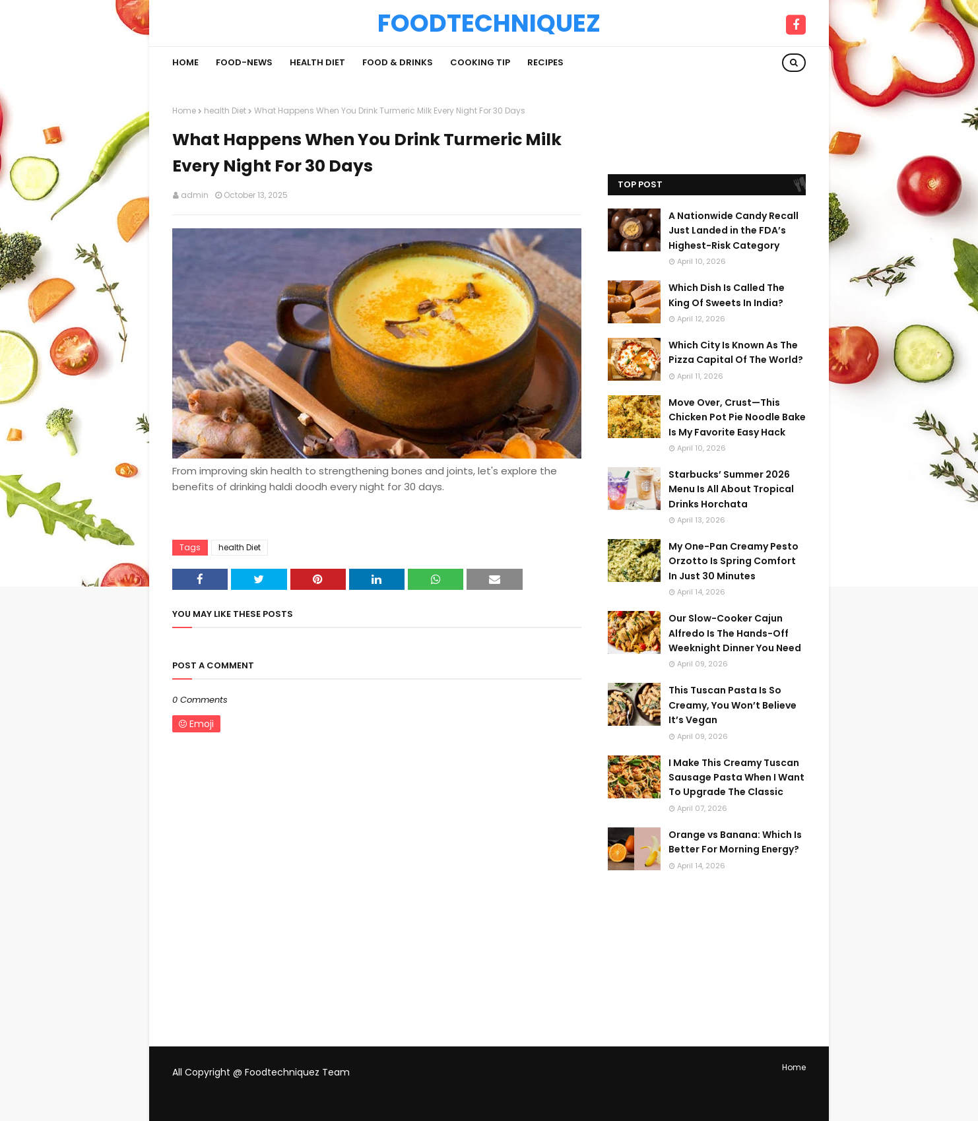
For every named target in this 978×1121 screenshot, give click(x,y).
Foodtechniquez (489, 23)
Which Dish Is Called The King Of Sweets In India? (726, 295)
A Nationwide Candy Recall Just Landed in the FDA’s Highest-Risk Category (733, 230)
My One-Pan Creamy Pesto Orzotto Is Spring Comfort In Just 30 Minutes (733, 561)
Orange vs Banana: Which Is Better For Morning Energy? (735, 842)
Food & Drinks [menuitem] (397, 62)
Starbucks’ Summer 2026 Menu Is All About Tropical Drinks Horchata (731, 489)
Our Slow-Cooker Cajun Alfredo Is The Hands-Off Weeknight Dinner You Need (734, 633)
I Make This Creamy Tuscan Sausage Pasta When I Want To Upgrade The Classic (736, 777)
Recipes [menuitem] (545, 62)
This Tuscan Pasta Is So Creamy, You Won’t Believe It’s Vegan (732, 705)
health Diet (225, 110)
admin (195, 195)
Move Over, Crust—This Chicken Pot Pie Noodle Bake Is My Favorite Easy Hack (737, 417)
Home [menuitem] (185, 62)
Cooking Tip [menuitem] (480, 62)
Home (184, 110)
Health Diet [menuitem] (317, 62)
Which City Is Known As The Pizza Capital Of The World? (735, 352)
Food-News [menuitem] (244, 62)
